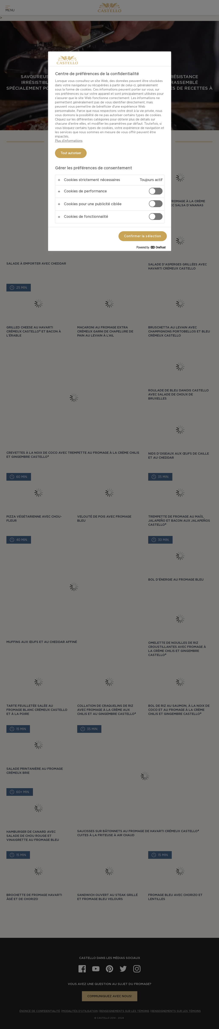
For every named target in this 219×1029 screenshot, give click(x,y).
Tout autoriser (71, 153)
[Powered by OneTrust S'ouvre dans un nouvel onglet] (152, 248)
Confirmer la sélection (142, 236)
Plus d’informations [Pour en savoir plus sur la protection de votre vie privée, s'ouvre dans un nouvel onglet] (69, 140)
